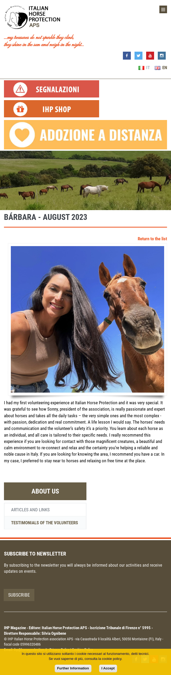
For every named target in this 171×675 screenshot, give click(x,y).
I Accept (108, 668)
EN (161, 67)
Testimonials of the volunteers (44, 522)
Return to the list (152, 238)
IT (144, 67)
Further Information (73, 668)
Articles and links (30, 509)
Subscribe (19, 595)
